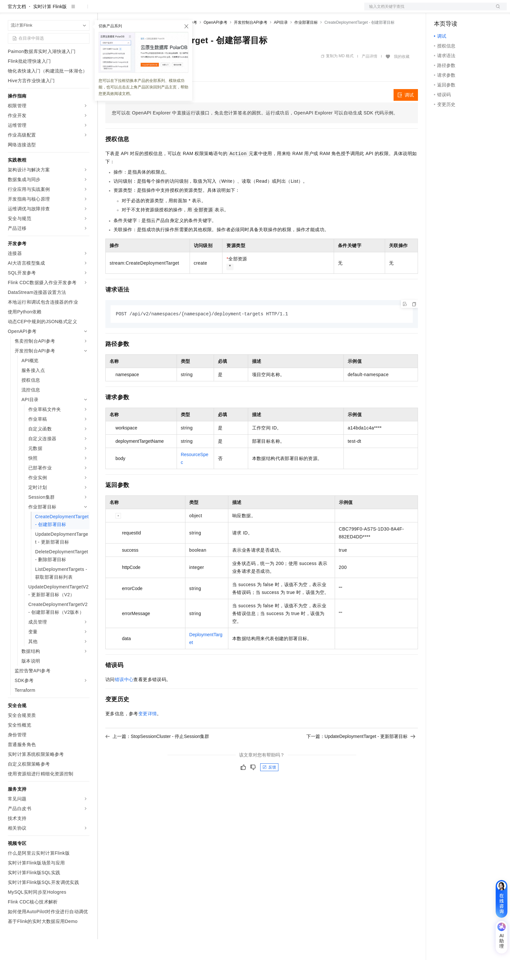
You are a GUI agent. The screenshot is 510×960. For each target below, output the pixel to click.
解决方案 (105, 10)
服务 (191, 10)
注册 (472, 10)
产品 (84, 10)
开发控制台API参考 (250, 43)
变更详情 (147, 734)
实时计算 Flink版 (50, 27)
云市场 (158, 10)
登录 (496, 10)
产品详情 (369, 77)
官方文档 (17, 27)
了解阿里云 (214, 10)
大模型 (67, 10)
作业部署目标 (306, 43)
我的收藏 (401, 77)
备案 (441, 10)
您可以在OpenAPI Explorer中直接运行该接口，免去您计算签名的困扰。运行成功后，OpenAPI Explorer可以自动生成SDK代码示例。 (255, 133)
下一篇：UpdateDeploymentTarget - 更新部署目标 (360, 757)
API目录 (281, 43)
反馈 (269, 788)
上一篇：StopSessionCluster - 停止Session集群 (157, 757)
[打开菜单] (10, 10)
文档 (427, 10)
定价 (140, 10)
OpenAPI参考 (215, 43)
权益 (124, 10)
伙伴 (176, 10)
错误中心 (124, 700)
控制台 (457, 10)
